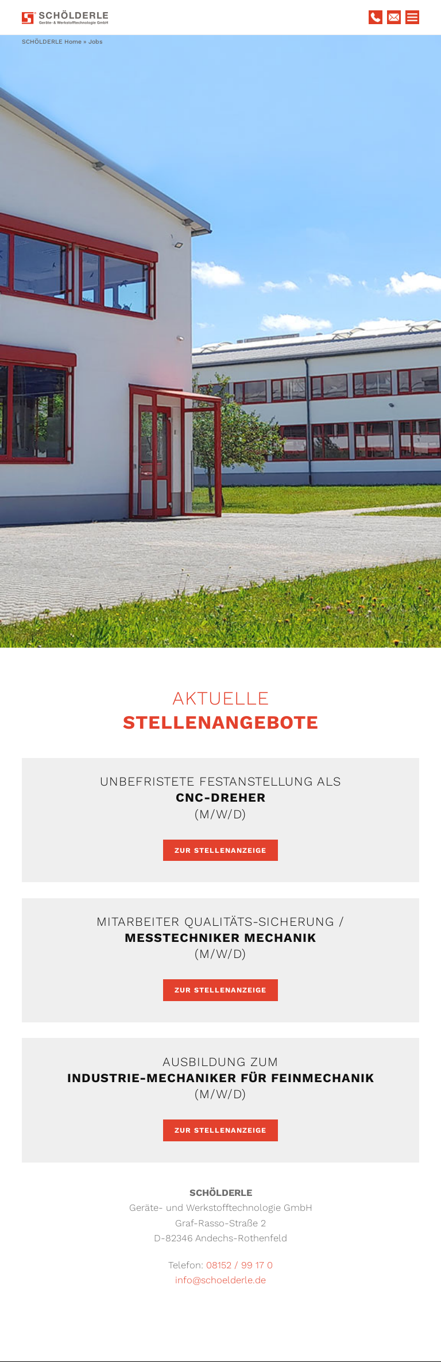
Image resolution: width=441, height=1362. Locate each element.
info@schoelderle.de (220, 1280)
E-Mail (394, 17)
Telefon (375, 17)
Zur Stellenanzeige (220, 850)
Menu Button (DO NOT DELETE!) (412, 17)
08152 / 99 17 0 (239, 1265)
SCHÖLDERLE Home (52, 41)
